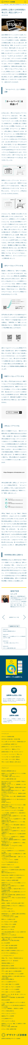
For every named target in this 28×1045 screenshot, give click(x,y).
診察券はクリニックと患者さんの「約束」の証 (12, 807)
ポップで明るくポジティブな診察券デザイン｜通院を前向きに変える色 (13, 819)
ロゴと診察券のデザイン (7, 1018)
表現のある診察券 (5, 1000)
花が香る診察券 (5, 845)
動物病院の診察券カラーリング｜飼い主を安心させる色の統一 (13, 799)
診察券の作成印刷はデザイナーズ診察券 (10, 1038)
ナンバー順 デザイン (6, 749)
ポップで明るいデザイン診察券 (8, 924)
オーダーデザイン (12, 741)
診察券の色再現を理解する (7, 979)
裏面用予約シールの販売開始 (8, 997)
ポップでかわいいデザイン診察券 (9, 921)
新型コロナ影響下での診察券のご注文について (12, 950)
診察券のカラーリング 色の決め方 (9, 960)
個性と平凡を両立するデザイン (8, 872)
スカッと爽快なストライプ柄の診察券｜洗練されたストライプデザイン (13, 825)
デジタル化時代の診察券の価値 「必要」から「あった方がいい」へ (13, 857)
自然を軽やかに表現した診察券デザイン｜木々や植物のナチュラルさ (13, 816)
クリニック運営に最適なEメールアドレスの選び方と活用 (13, 1002)
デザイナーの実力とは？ (7, 908)
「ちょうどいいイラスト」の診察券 (9, 859)
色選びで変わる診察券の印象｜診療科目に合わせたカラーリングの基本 (13, 895)
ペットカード (4, 754)
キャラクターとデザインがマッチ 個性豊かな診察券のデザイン (13, 793)
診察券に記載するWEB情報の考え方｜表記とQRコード (13, 968)
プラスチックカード (18, 751)
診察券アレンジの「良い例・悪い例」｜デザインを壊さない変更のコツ (13, 994)
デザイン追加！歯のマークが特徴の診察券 (11, 971)
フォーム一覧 (4, 756)
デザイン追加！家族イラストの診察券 (10, 984)
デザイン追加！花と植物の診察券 (9, 945)
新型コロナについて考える (7, 929)
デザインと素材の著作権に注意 (8, 779)
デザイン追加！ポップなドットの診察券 (10, 986)
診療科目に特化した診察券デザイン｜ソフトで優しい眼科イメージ (13, 822)
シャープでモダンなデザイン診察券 (9, 916)
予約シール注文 (5, 761)
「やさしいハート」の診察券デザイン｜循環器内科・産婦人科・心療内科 (12, 837)
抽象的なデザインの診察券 (7, 1016)
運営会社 (12, 761)
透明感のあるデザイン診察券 (8, 926)
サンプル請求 (12, 756)
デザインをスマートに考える (8, 1021)
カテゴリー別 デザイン (16, 746)
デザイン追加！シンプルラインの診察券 (10, 991)
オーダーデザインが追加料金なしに (9, 953)
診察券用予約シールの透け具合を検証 (10, 940)
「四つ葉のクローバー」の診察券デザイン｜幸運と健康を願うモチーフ (13, 843)
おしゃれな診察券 (5, 943)
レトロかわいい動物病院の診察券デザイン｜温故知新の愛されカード (13, 840)
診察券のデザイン (5, 746)
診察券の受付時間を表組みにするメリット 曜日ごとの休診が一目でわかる (13, 790)
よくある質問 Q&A (5, 744)
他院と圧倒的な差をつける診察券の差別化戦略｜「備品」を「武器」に (12, 937)
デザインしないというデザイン (8, 1013)
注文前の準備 (17, 739)
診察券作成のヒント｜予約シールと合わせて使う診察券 (13, 898)
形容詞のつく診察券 (18, 1008)
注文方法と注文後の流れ (7, 739)
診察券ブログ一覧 (14, 617)
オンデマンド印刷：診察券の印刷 (9, 1026)
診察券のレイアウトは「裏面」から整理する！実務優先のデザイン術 (13, 1024)
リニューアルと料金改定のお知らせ (9, 862)
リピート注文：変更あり (14, 759)
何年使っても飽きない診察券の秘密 (9, 880)
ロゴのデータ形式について (7, 864)
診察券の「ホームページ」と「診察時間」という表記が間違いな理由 (13, 784)
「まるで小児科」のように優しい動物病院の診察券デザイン (13, 796)
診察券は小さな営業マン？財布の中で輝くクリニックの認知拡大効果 (13, 889)
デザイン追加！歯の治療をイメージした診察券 (12, 973)
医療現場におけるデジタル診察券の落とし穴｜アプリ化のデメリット (13, 892)
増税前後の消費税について (7, 963)
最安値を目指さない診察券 (23, 617)
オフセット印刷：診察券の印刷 (8, 1029)
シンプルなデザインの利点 (16, 845)
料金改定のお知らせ (18, 958)
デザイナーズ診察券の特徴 (7, 736)
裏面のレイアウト (16, 749)
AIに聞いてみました (6, 802)
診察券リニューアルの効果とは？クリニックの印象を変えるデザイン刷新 (13, 773)
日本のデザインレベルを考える (8, 934)
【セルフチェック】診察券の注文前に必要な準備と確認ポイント (13, 870)
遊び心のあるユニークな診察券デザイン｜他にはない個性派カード (13, 831)
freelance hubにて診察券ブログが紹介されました (13, 875)
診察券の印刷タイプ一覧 (7, 751)
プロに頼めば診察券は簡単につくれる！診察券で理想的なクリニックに (13, 932)
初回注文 (18, 756)
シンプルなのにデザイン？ (7, 955)
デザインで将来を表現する (7, 1011)
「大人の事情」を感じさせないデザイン (10, 776)
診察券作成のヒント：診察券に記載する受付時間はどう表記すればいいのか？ (13, 914)
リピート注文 (4, 759)
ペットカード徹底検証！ (7, 1008)
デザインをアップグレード (7, 848)
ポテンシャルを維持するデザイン (9, 981)
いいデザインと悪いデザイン (8, 911)
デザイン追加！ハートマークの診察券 (10, 989)
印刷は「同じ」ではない (7, 958)
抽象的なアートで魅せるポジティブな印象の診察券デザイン (13, 834)
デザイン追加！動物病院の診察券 (9, 948)
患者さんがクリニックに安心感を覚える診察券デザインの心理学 (13, 1005)
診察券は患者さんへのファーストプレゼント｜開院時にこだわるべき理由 (13, 805)
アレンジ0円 (4, 741)
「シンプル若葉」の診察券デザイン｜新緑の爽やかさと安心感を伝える (13, 813)
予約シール (19, 754)
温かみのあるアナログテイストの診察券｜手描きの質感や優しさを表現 (13, 781)
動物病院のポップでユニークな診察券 (10, 867)
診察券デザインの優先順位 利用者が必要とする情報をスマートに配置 (13, 787)
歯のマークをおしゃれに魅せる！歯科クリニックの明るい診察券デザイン (13, 828)
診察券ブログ (14, 744)
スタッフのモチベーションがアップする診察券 (12, 810)
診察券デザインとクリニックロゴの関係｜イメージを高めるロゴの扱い (13, 883)
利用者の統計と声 (21, 741)
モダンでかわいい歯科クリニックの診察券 (11, 877)
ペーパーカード (12, 754)
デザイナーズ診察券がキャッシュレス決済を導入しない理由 (13, 851)
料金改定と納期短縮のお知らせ (8, 770)
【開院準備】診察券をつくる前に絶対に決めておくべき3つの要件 (13, 976)
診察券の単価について (6, 900)
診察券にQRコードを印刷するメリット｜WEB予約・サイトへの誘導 (12, 886)
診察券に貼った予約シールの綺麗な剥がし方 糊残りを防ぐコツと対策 (13, 854)
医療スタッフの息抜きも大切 (8, 919)
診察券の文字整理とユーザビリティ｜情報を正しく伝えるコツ (13, 906)
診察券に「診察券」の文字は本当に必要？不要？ (12, 903)
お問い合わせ (17, 761)
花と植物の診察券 (20, 997)
